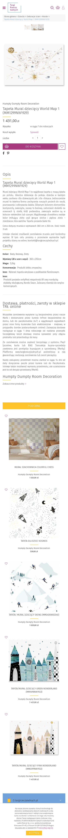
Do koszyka (33, 146)
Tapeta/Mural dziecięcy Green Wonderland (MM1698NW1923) (34, 690)
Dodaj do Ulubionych (61, 146)
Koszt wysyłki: (9, 132)
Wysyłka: (7, 126)
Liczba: (6, 138)
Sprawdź (34, 132)
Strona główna (10, 16)
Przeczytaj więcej (45, 828)
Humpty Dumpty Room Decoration (21, 103)
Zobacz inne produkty (14, 384)
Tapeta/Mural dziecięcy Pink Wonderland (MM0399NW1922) (34, 767)
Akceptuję (34, 833)
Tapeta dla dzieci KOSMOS (34, 541)
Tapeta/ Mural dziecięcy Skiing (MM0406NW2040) (34, 614)
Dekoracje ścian (33, 16)
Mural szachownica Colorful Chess (34, 467)
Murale (45, 16)
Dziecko (21, 16)
